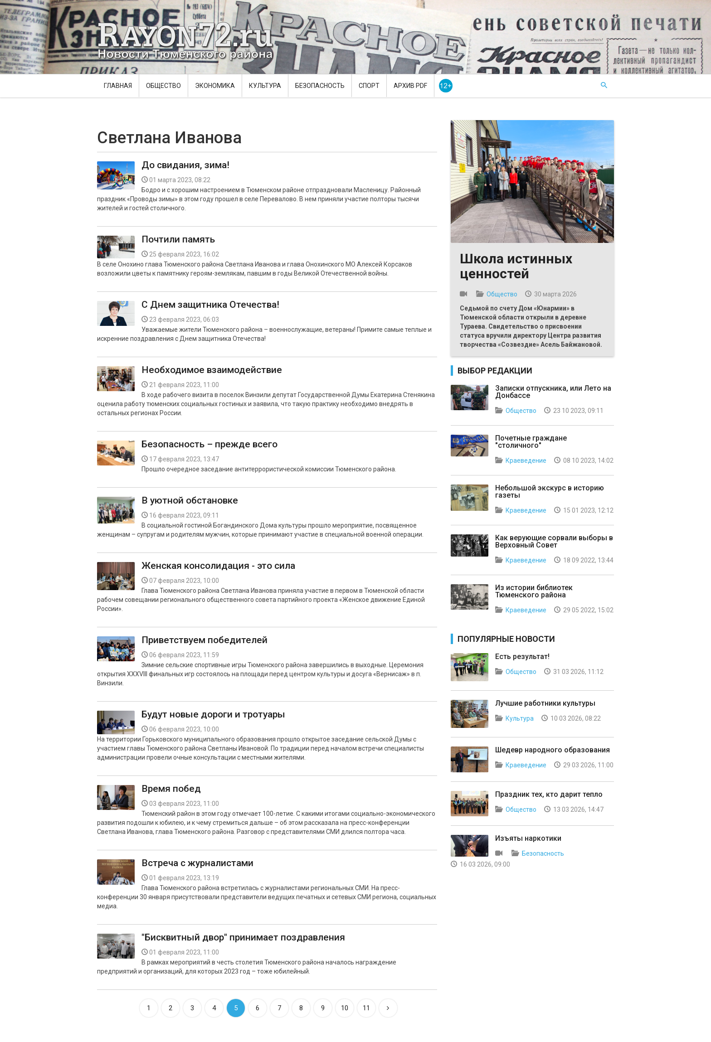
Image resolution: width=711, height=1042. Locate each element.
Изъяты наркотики (528, 838)
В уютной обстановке (189, 500)
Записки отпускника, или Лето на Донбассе (553, 392)
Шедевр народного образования (552, 750)
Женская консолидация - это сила (218, 565)
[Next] (388, 1008)
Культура (265, 85)
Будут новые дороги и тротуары (213, 714)
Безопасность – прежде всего (209, 444)
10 (344, 1008)
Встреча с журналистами (197, 863)
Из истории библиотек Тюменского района (534, 591)
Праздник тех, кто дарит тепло (549, 794)
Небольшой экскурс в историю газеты (549, 491)
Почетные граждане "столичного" (531, 442)
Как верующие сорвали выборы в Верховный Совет (554, 541)
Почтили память (178, 239)
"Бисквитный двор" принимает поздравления (243, 937)
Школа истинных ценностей (516, 266)
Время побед (171, 788)
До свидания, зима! (185, 165)
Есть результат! (522, 656)
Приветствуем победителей (204, 640)
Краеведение (526, 460)
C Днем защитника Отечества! (210, 304)
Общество (163, 85)
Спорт (369, 85)
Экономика (215, 85)
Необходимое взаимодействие (211, 369)
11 (366, 1008)
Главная (118, 85)
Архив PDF (410, 85)
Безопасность (320, 85)
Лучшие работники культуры (545, 703)
